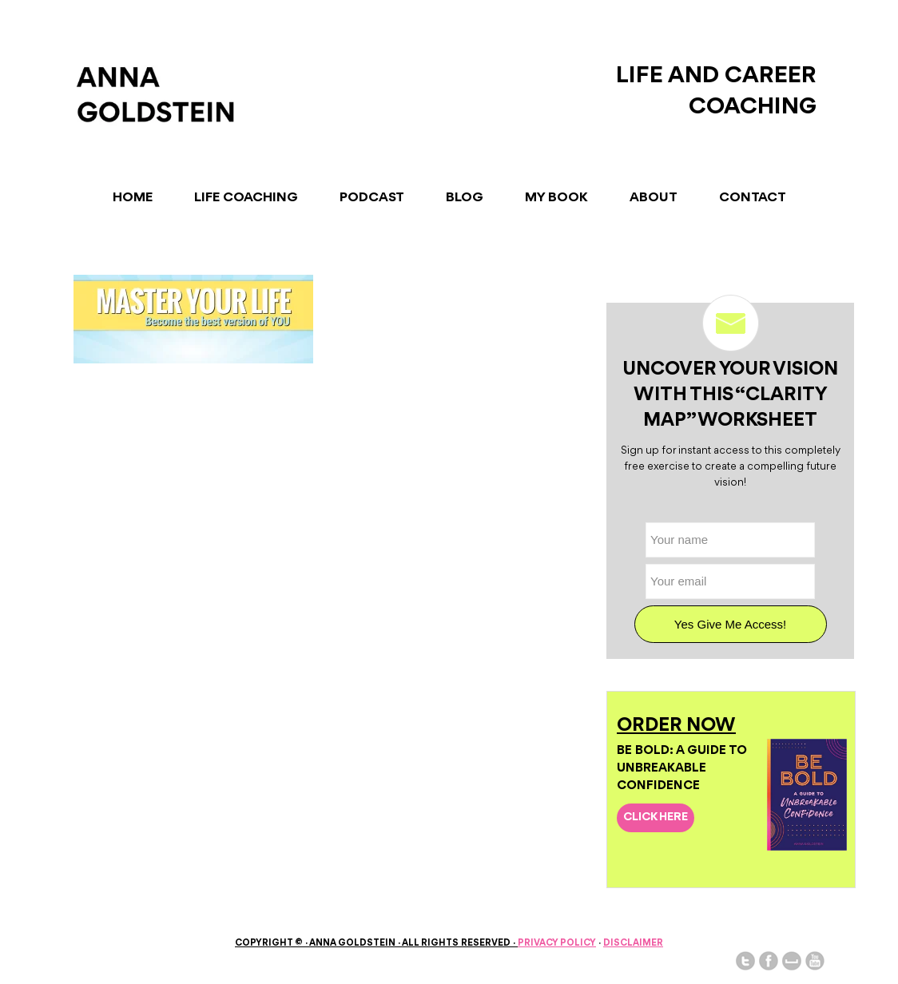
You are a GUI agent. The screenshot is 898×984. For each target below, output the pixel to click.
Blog (464, 197)
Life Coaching (246, 197)
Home (133, 197)
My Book (556, 197)
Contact (752, 197)
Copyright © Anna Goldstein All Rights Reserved (376, 943)
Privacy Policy (557, 943)
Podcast (372, 197)
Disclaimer (633, 943)
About (653, 197)
